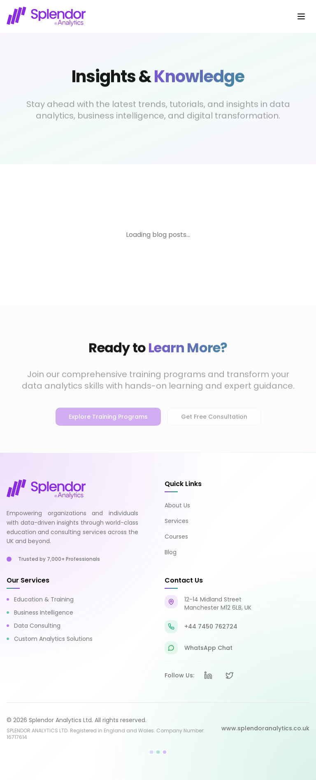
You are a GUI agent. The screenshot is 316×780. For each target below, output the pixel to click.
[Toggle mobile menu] (301, 16)
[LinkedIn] (208, 675)
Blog (171, 552)
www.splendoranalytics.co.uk (265, 728)
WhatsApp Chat (208, 648)
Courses (176, 536)
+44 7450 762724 (210, 626)
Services (176, 521)
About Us (177, 505)
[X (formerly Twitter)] (229, 675)
